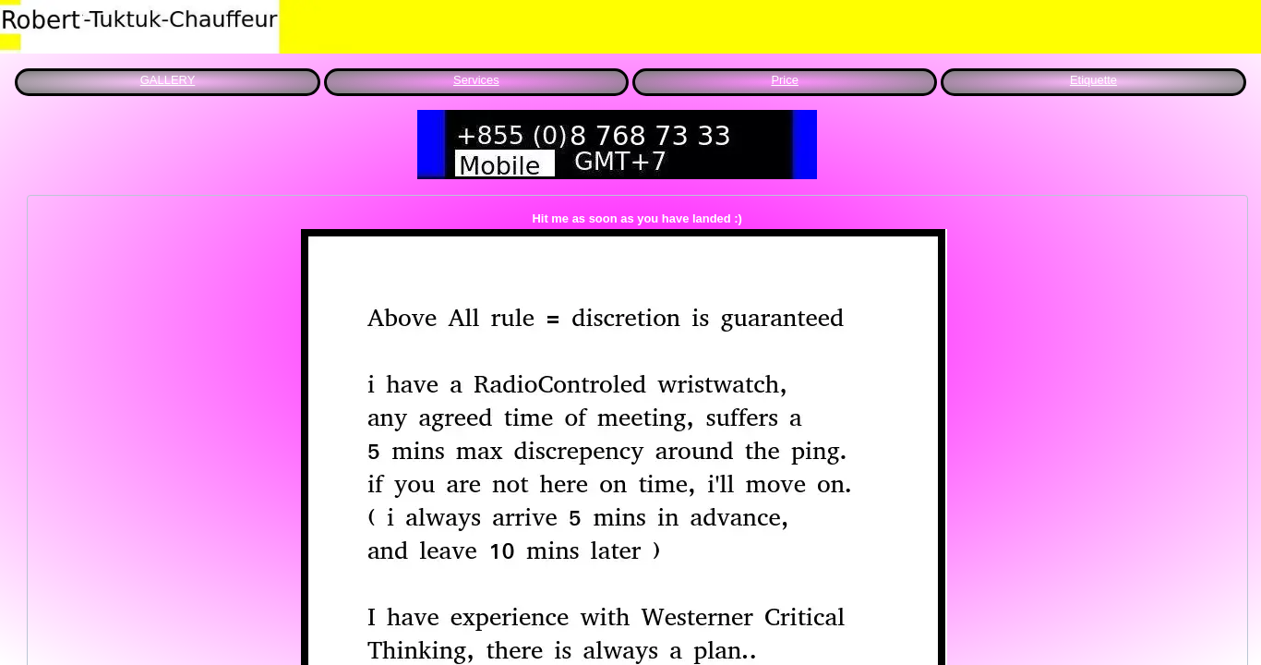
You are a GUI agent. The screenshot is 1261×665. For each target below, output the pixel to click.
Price (785, 80)
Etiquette (1093, 80)
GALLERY (168, 80)
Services (476, 80)
